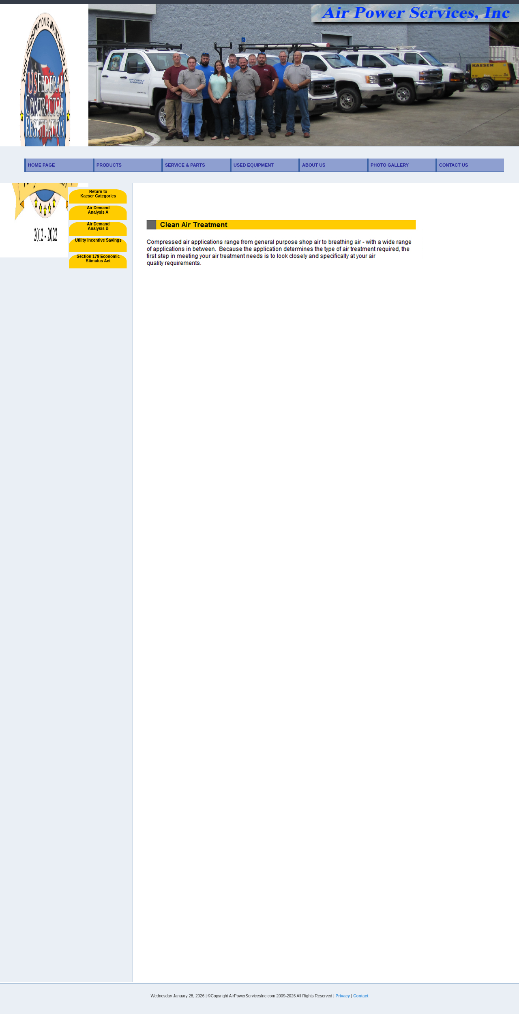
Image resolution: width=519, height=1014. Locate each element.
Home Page (41, 165)
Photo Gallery (390, 165)
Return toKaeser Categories (98, 193)
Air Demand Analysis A (98, 210)
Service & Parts (185, 165)
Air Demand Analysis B (98, 226)
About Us (313, 165)
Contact (360, 996)
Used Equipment (254, 165)
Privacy (342, 996)
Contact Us (453, 165)
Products (109, 165)
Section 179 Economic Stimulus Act (98, 258)
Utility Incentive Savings (98, 240)
